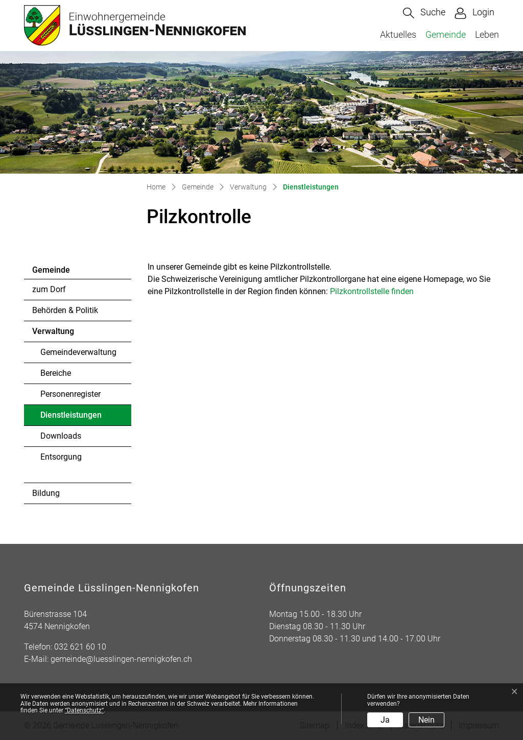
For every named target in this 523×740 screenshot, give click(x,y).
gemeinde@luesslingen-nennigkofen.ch (121, 659)
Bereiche (55, 373)
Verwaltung (53, 331)
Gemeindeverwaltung (78, 352)
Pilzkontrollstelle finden (377, 291)
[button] (424, 13)
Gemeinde (445, 34)
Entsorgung (61, 457)
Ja (385, 720)
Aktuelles (398, 34)
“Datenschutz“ (84, 710)
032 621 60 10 (80, 647)
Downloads (60, 436)
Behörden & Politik (65, 310)
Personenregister (70, 394)
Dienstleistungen (71, 417)
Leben (487, 34)
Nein (426, 720)
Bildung (46, 493)
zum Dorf (49, 289)
